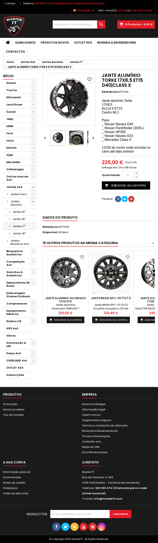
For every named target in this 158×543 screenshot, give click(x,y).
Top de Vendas (13, 415)
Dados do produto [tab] (60, 217)
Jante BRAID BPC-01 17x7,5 (111, 298)
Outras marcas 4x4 (17, 178)
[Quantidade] (128, 175)
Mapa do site (91, 447)
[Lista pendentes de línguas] (84, 10)
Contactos (15, 52)
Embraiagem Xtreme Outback (18, 294)
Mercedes (13, 162)
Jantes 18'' (19, 233)
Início (8, 76)
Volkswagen (15, 169)
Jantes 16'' (19, 219)
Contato (10, 3)
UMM (9, 126)
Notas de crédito (14, 483)
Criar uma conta (141, 10)
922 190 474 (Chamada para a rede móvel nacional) (69, 3)
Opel (9, 155)
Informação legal (93, 409)
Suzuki (11, 112)
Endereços (10, 488)
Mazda (11, 148)
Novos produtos (13, 409)
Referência (109, 92)
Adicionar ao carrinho (125, 185)
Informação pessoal (16, 472)
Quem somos (25, 43)
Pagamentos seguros (96, 420)
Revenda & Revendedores (116, 43)
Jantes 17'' (19, 226)
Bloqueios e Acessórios (14, 252)
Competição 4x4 (15, 263)
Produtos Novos (55, 43)
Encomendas (12, 477)
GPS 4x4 (12, 328)
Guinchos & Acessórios (14, 273)
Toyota (11, 90)
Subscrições (15, 375)
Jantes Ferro (18, 194)
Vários (11, 336)
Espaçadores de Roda (18, 284)
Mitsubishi (13, 97)
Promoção (10, 404)
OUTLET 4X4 (83, 43)
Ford (9, 133)
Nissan (11, 83)
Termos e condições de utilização (105, 425)
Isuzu (10, 140)
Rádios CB (13, 321)
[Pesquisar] (79, 24)
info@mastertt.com (108, 499)
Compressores (16, 304)
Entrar (122, 10)
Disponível (50, 232)
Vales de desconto (16, 493)
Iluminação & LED (16, 344)
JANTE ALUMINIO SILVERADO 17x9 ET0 (65, 299)
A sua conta (14, 462)
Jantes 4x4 (14, 187)
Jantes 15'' (19, 212)
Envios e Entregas (94, 404)
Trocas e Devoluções (96, 436)
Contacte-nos (91, 441)
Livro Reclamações (95, 452)
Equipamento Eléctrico (16, 312)
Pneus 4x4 (13, 353)
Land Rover (14, 105)
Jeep (9, 119)
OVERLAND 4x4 (16, 360)
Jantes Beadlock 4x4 (19, 242)
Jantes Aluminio (16, 203)
